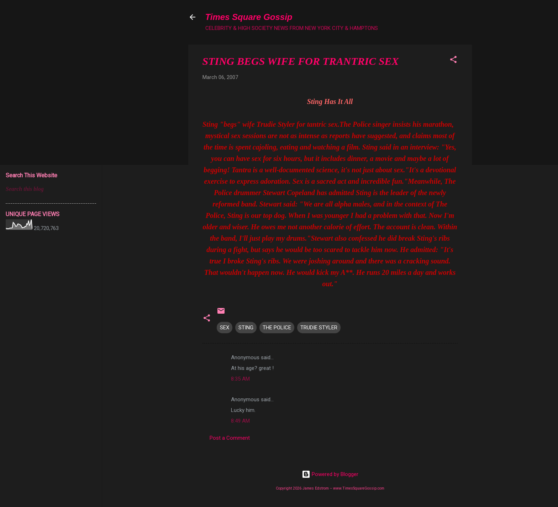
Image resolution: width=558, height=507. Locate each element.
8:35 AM (240, 379)
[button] (453, 60)
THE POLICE (277, 327)
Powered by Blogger (330, 474)
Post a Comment (230, 438)
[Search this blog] (51, 189)
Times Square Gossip (249, 17)
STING (245, 327)
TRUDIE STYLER (318, 327)
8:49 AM (240, 421)
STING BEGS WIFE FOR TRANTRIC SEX (300, 61)
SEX (224, 327)
